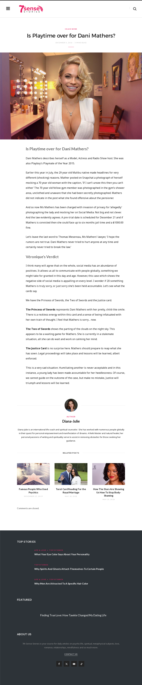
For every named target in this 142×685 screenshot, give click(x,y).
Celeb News (71, 29)
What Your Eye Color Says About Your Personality (62, 554)
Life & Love (40, 550)
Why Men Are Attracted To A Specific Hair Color (61, 583)
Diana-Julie (71, 421)
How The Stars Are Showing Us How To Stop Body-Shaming (108, 492)
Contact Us (71, 654)
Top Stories (56, 550)
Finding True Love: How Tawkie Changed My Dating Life (73, 615)
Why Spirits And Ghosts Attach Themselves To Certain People (69, 568)
